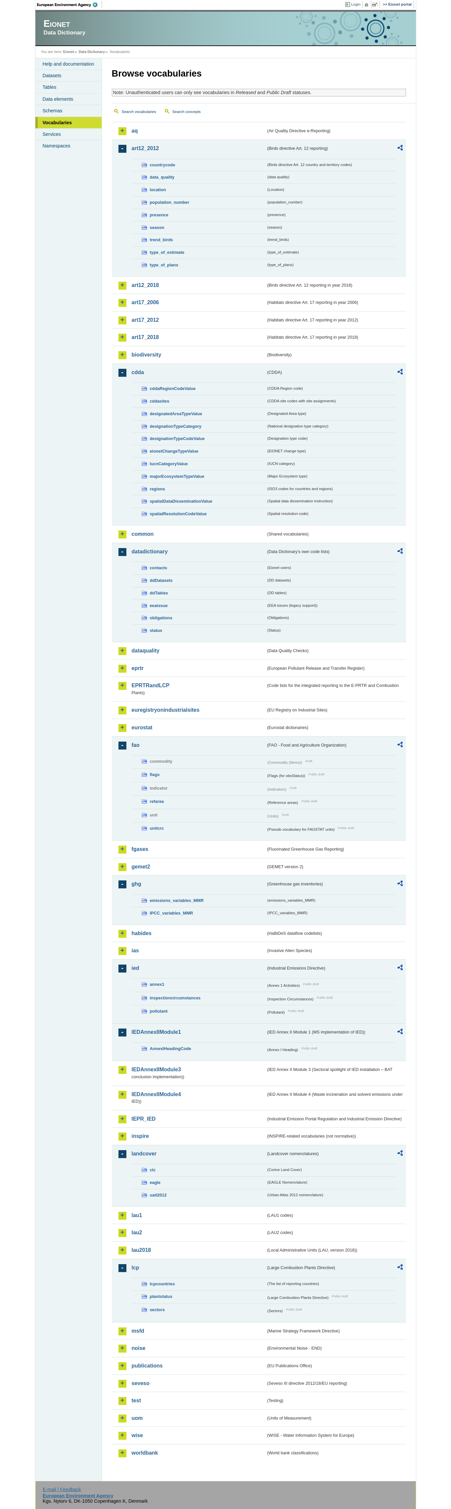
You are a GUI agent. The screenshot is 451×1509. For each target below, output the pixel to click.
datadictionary (150, 551)
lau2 (137, 1232)
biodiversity (146, 355)
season (157, 227)
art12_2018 (145, 285)
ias (135, 950)
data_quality (162, 177)
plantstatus (161, 1296)
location (158, 189)
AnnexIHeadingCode (170, 1048)
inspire (140, 1136)
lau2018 (141, 1250)
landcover (144, 1153)
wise (137, 1435)
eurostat (142, 727)
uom (137, 1418)
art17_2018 (145, 337)
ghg (136, 884)
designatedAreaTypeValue (176, 413)
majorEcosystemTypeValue (177, 476)
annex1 (157, 984)
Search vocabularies (139, 112)
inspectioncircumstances (175, 997)
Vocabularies (57, 122)
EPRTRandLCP (151, 685)
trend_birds (161, 239)
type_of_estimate (167, 252)
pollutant (159, 1011)
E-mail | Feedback (62, 1489)
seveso (141, 1383)
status (156, 630)
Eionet (68, 52)
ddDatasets (161, 580)
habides (142, 933)
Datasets (52, 75)
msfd (138, 1331)
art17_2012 (145, 320)
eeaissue (159, 605)
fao (136, 745)
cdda (138, 372)
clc (153, 1169)
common (143, 534)
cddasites (159, 401)
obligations (161, 617)
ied (135, 968)
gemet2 (141, 866)
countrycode (162, 164)
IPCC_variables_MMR (171, 913)
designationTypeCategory (176, 426)
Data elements (58, 99)
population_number (169, 202)
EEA (69, 4)
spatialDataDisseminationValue (181, 501)
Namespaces (56, 145)
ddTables (159, 592)
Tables (50, 87)
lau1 (137, 1215)
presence (159, 214)
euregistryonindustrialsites (166, 710)
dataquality (145, 650)
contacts (158, 567)
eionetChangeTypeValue (174, 451)
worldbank (145, 1453)
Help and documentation (68, 64)
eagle (155, 1182)
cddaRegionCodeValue (173, 388)
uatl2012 (158, 1195)
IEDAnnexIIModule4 (156, 1094)
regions (157, 488)
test (136, 1400)
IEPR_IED (144, 1119)
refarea (157, 801)
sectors (157, 1309)
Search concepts (186, 112)
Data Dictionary (92, 52)
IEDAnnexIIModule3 (156, 1069)
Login (355, 4)
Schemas (53, 110)
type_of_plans (164, 264)
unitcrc (157, 828)
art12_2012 (145, 148)
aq (135, 131)
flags (155, 774)
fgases (140, 849)
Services (52, 134)
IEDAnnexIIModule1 (156, 1032)
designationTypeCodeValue (177, 438)
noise (139, 1348)
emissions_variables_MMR (177, 900)
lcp (135, 1267)
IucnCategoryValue (169, 463)
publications (147, 1366)
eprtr (138, 668)
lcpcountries (162, 1283)
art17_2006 (145, 302)
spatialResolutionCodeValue (178, 513)
